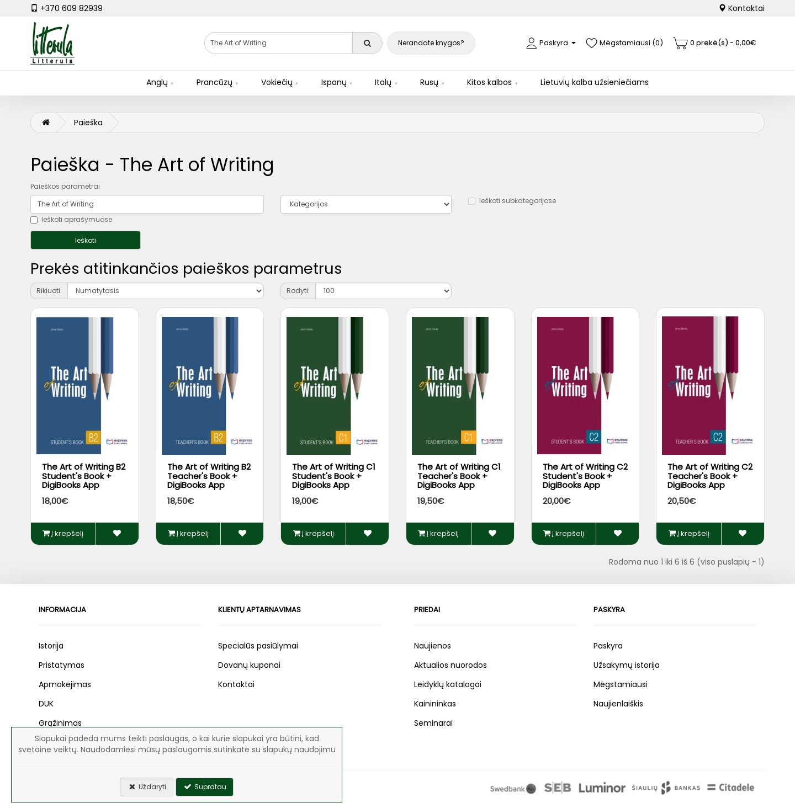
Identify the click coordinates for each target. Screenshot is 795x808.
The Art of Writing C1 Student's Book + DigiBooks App (333, 476)
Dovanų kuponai (249, 665)
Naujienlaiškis (618, 703)
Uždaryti (146, 786)
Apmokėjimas (65, 684)
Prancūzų (214, 82)
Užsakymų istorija (626, 665)
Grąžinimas (60, 723)
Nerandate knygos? (431, 42)
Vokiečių (277, 82)
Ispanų (334, 82)
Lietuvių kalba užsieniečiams (594, 82)
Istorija (51, 645)
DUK (46, 703)
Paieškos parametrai (65, 186)
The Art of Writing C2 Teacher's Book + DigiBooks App (709, 476)
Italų (383, 82)
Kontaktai (741, 8)
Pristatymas (61, 665)
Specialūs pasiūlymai (258, 645)
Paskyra (608, 645)
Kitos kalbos (489, 82)
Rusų (429, 82)
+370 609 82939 (66, 8)
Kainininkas (435, 703)
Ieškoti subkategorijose (512, 200)
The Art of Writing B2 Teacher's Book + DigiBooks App (209, 476)
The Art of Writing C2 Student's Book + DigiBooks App (585, 476)
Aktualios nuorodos (450, 665)
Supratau (204, 786)
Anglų (157, 82)
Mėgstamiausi (620, 684)
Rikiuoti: (49, 290)
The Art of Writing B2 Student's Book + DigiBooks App (83, 476)
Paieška (88, 122)
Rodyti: (298, 290)
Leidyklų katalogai (447, 684)
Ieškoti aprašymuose (71, 219)
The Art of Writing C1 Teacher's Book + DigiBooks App (459, 476)
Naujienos (432, 645)
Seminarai (433, 723)
